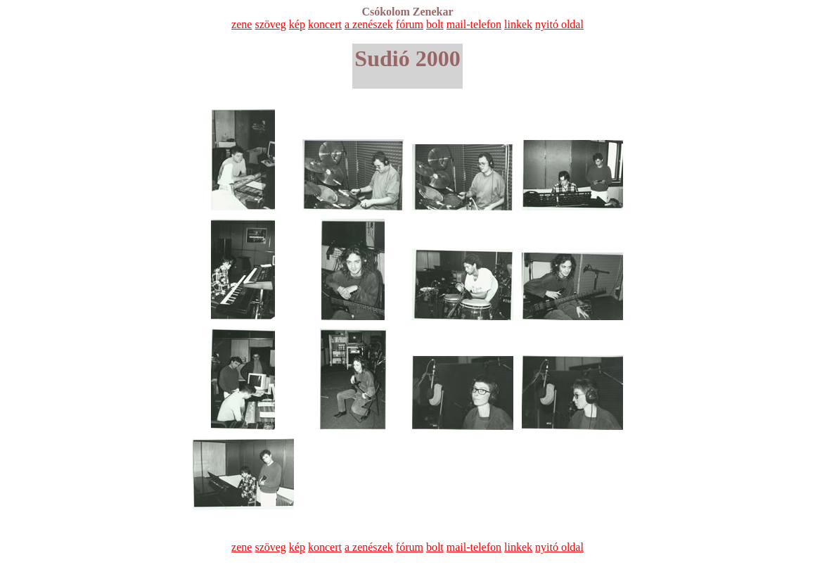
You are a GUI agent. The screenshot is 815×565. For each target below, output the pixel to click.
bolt (435, 24)
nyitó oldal (559, 24)
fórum (409, 24)
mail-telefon (474, 24)
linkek (518, 24)
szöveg (270, 24)
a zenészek (369, 24)
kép (297, 24)
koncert (325, 24)
